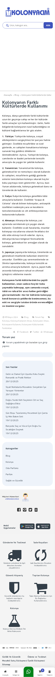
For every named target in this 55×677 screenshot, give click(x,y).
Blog (8, 455)
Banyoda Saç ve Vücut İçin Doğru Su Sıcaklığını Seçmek (23, 428)
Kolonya (6, 321)
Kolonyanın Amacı (41, 321)
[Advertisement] (27, 57)
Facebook (22, 332)
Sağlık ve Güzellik (14, 480)
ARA (48, 25)
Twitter (34, 332)
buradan (33, 342)
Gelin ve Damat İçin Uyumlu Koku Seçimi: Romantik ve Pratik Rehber (25, 376)
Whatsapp (46, 332)
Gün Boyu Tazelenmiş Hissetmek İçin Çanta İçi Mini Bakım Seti (27, 415)
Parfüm (9, 474)
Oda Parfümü (12, 468)
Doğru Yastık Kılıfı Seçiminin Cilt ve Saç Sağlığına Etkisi (24, 402)
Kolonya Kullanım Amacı (21, 321)
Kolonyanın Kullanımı (11, 324)
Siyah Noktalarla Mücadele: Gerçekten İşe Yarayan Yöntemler (26, 389)
